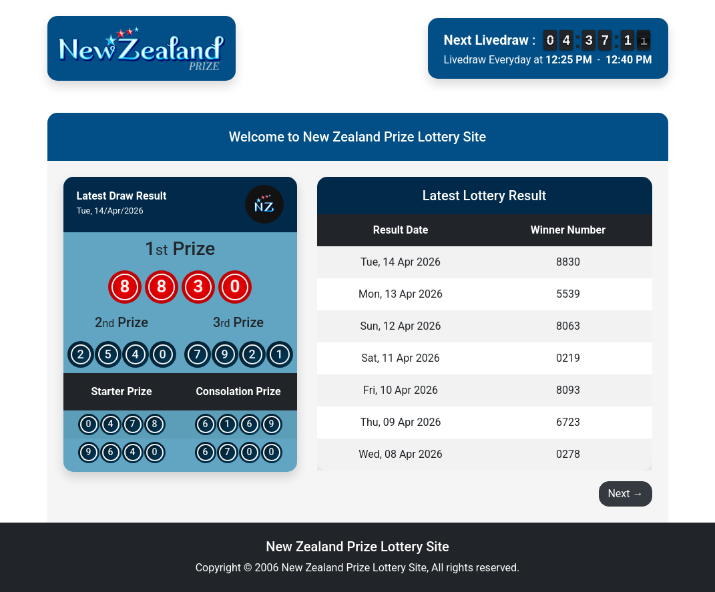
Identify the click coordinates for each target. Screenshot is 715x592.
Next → (625, 493)
